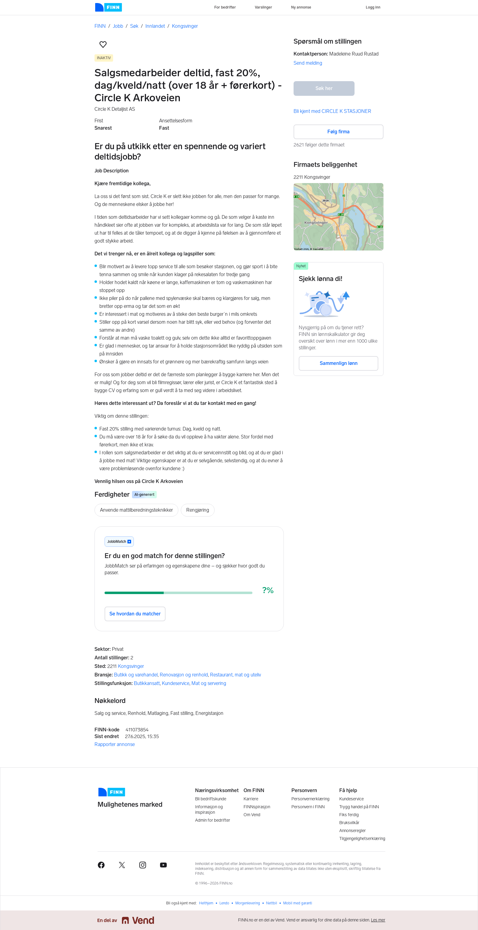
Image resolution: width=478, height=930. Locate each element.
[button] (103, 44)
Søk (134, 26)
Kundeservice (175, 683)
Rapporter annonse (115, 744)
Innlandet (155, 26)
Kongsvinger (185, 26)
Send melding (308, 63)
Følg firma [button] (338, 132)
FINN (100, 26)
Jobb (118, 26)
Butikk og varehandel (136, 675)
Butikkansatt (147, 683)
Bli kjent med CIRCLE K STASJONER (332, 111)
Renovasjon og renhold (184, 675)
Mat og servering (208, 683)
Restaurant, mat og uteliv (235, 675)
